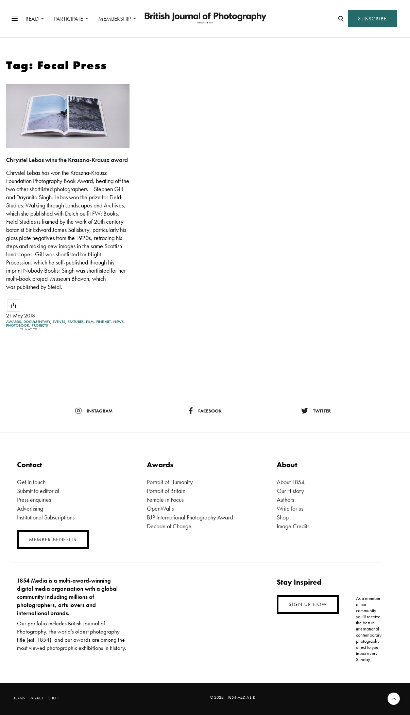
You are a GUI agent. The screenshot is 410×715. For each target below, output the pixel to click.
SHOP (53, 698)
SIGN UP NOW (308, 604)
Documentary (36, 322)
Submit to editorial (38, 491)
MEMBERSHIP (114, 18)
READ (32, 18)
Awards (13, 322)
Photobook (17, 325)
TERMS (19, 698)
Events (59, 322)
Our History (290, 491)
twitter (316, 410)
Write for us (290, 508)
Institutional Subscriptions (45, 517)
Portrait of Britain (166, 491)
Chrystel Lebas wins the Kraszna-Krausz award (67, 160)
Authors (285, 499)
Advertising (30, 508)
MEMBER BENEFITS (53, 539)
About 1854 (291, 482)
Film (90, 322)
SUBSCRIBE (372, 18)
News (118, 322)
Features (76, 322)
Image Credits (293, 526)
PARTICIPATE (68, 18)
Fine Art (103, 322)
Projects (40, 325)
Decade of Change (169, 526)
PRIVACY (37, 698)
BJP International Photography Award (190, 517)
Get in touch (31, 482)
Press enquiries (34, 499)
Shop (283, 517)
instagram (94, 410)
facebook (205, 410)
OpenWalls (160, 508)
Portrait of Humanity (170, 482)
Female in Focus (165, 499)
